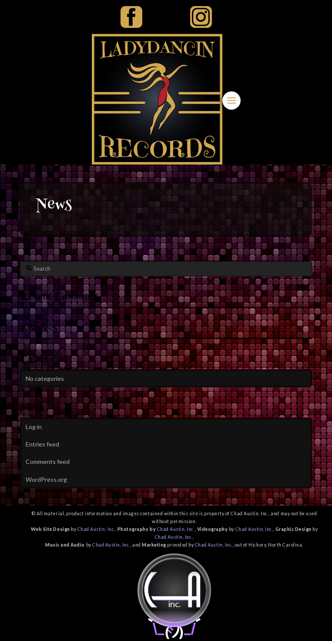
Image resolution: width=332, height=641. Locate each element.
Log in (34, 426)
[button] (231, 100)
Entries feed (42, 444)
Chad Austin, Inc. (96, 529)
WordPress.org (46, 479)
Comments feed (48, 461)
